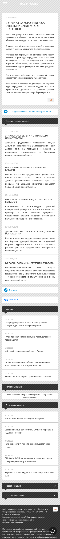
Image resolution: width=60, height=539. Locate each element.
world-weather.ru (30, 387)
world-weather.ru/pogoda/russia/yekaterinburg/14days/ (30, 385)
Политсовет (30, 3)
